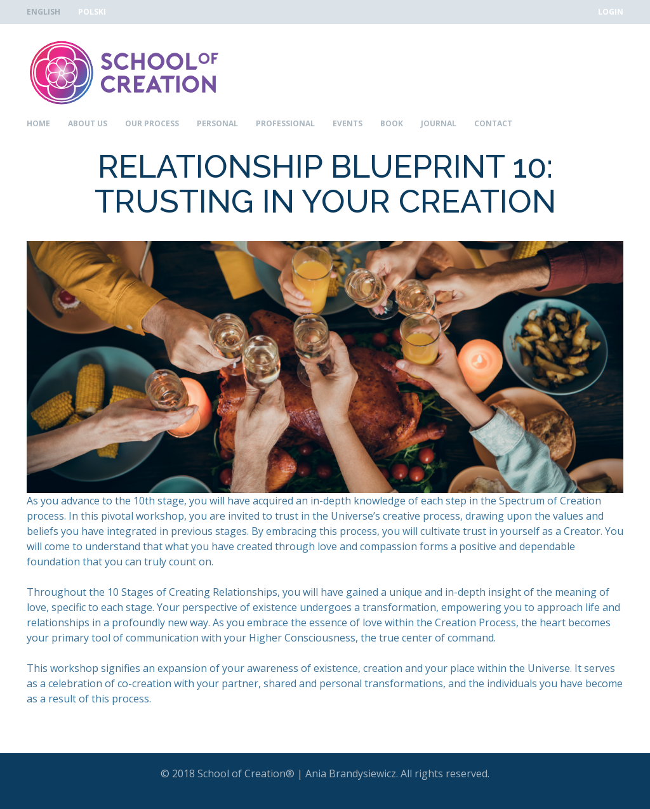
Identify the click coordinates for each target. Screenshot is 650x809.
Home (38, 124)
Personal (217, 124)
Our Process (152, 124)
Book (391, 124)
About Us (87, 124)
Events (347, 124)
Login (610, 12)
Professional (285, 124)
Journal (438, 124)
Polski (92, 11)
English (43, 11)
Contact (493, 124)
